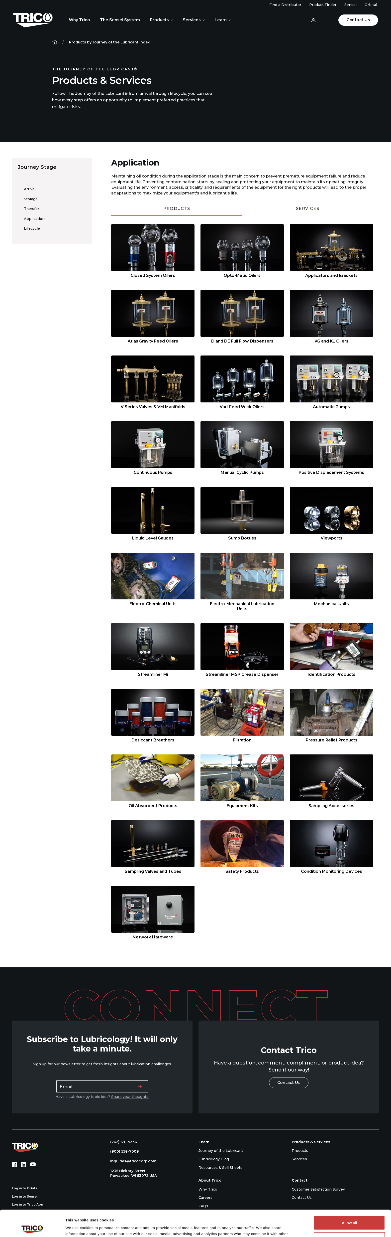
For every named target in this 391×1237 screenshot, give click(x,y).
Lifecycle (32, 228)
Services (192, 19)
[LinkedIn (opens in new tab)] (23, 1164)
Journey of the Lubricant (220, 1150)
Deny (349, 1213)
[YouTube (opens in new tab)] (33, 1164)
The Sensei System (120, 19)
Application (34, 218)
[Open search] (327, 20)
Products (159, 19)
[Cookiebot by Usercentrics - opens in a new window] (32, 1227)
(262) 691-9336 (121, 1142)
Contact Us (358, 19)
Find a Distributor (285, 4)
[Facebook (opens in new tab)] (14, 1164)
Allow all (349, 1196)
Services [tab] (307, 208)
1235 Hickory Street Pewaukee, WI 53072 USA (131, 1173)
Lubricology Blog (213, 1159)
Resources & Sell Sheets (220, 1167)
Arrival (29, 189)
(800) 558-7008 (122, 1151)
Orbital (371, 4)
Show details (77, 1227)
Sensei (350, 4)
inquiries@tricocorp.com (130, 1161)
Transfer (31, 208)
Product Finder (322, 4)
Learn (221, 19)
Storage (31, 199)
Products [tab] (176, 208)
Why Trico (79, 19)
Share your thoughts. (130, 1096)
